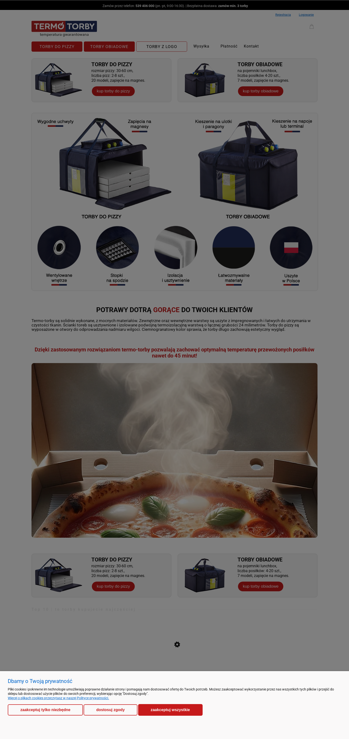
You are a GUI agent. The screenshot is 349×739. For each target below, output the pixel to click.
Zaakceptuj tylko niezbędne (45, 710)
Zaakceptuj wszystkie (170, 709)
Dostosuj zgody (110, 710)
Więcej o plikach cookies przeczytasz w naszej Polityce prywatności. (58, 698)
